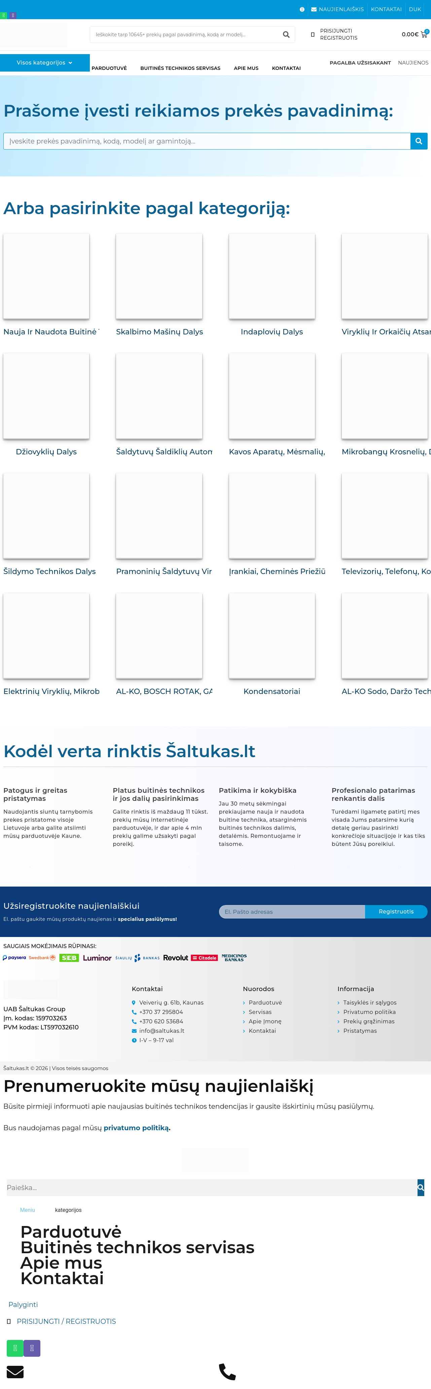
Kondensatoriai (272, 691)
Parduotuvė (109, 68)
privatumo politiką (136, 1128)
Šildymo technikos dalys (49, 571)
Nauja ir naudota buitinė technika (67, 331)
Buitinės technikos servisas (180, 68)
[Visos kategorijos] (45, 63)
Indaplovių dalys (272, 331)
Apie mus (246, 68)
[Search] (286, 35)
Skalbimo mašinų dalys (159, 331)
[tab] (27, 1210)
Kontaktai (286, 68)
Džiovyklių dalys (46, 451)
